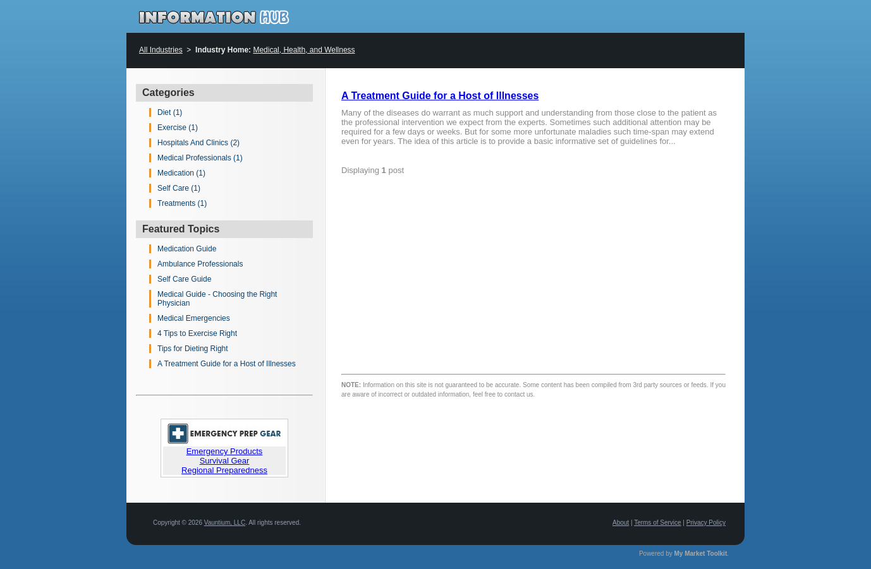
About (620, 522)
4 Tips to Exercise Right (197, 333)
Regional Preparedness (224, 470)
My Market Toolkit (701, 553)
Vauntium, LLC (224, 522)
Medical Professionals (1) (200, 157)
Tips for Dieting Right (192, 348)
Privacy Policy (706, 522)
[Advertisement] (619, 253)
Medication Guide (186, 248)
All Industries (161, 49)
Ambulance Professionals (200, 264)
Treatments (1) (182, 203)
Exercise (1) (177, 127)
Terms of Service (657, 522)
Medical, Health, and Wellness (304, 49)
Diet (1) (169, 112)
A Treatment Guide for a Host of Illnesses (226, 363)
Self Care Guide (184, 279)
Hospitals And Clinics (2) (198, 142)
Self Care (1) (178, 188)
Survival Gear (225, 460)
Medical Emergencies (193, 318)
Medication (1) (181, 173)
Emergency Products (224, 451)
